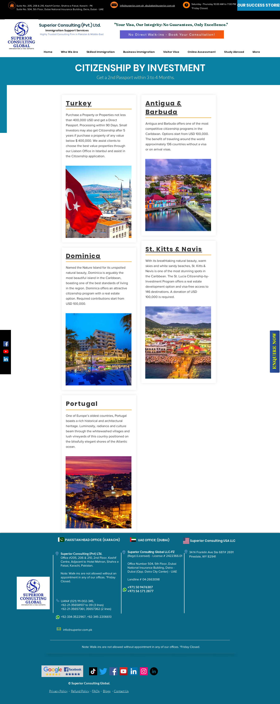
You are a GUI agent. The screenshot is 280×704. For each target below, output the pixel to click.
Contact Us (121, 691)
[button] (69, 52)
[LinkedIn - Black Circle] (154, 671)
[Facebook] (113, 671)
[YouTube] (5, 351)
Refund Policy (80, 691)
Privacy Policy (58, 691)
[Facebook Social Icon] (5, 343)
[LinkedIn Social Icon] (5, 359)
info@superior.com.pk (77, 629)
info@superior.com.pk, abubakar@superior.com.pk (147, 5)
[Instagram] (144, 671)
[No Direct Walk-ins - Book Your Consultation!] (172, 34)
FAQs (95, 691)
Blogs (106, 691)
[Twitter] (103, 671)
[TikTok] (93, 671)
